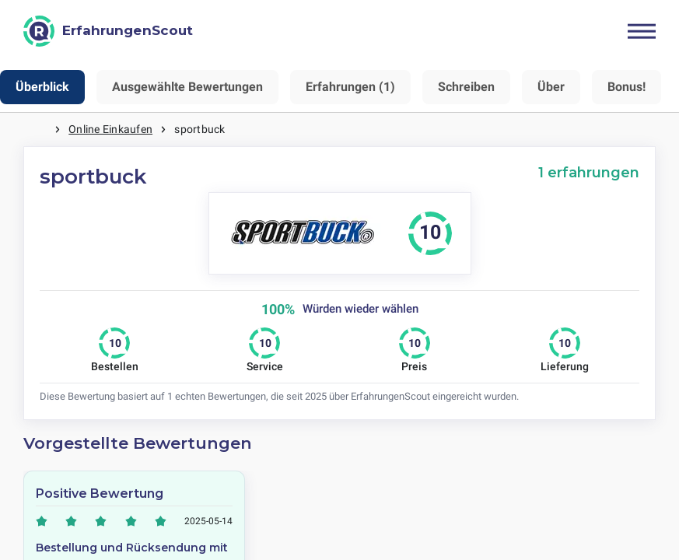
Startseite (39, 129)
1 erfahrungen (588, 172)
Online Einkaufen (110, 129)
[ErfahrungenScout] (108, 31)
